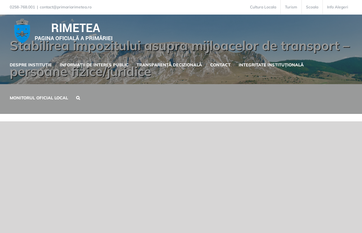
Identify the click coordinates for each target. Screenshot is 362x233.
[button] (74, 97)
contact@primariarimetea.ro (66, 7)
